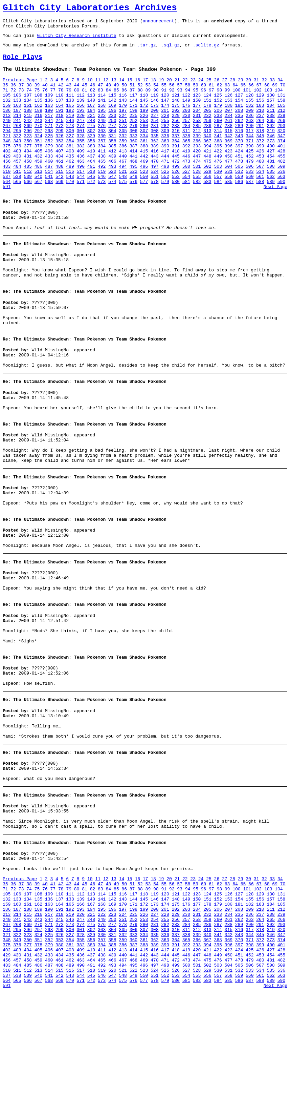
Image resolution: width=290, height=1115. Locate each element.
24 (201, 89)
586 (239, 211)
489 (70, 193)
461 (59, 187)
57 (179, 95)
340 (207, 156)
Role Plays (22, 64)
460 (49, 187)
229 (176, 132)
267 (6, 144)
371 (249, 162)
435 (70, 181)
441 (133, 181)
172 (144, 120)
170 (123, 120)
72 (13, 101)
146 (154, 113)
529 (207, 199)
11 (98, 89)
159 (6, 120)
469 (144, 187)
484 (17, 193)
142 (112, 113)
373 (270, 162)
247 (81, 138)
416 (154, 174)
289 (239, 144)
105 (6, 107)
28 (232, 89)
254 (154, 138)
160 (17, 120)
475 (207, 187)
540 (38, 205)
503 (218, 193)
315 (228, 150)
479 (249, 187)
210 (260, 126)
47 (100, 95)
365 (186, 162)
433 (49, 181)
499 (176, 193)
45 (84, 95)
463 (81, 187)
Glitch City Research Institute (76, 40)
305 (123, 150)
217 (49, 132)
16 (137, 89)
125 (218, 107)
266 (281, 138)
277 (112, 144)
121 (176, 107)
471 (165, 187)
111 (70, 107)
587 (249, 211)
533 (249, 199)
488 (59, 193)
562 (270, 205)
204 (197, 126)
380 (59, 168)
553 (176, 205)
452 (249, 181)
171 (133, 120)
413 (123, 174)
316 (239, 150)
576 (133, 211)
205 (207, 126)
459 (38, 187)
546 (102, 205)
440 (123, 181)
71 (5, 101)
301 (81, 150)
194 (91, 126)
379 (49, 168)
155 (249, 113)
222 (102, 132)
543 (70, 205)
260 (218, 138)
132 (6, 113)
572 (91, 211)
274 (81, 144)
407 (59, 174)
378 (38, 168)
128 (249, 107)
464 (91, 187)
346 (270, 156)
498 (165, 193)
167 (91, 120)
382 (81, 168)
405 (38, 174)
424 (239, 174)
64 (235, 95)
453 (260, 181)
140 (91, 113)
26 (217, 89)
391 (176, 168)
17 (145, 89)
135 (38, 113)
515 (59, 199)
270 (38, 144)
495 (133, 193)
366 (197, 162)
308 (154, 150)
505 (239, 193)
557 (218, 205)
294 (6, 150)
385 (112, 168)
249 (102, 138)
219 (70, 132)
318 (260, 150)
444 (165, 181)
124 (207, 107)
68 (267, 95)
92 (172, 101)
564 (6, 211)
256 (176, 138)
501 (197, 193)
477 (228, 187)
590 (281, 211)
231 (197, 132)
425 (249, 174)
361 (144, 162)
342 (228, 156)
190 (49, 126)
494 (123, 193)
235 (239, 132)
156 (260, 113)
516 (70, 199)
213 (6, 132)
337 (176, 156)
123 (197, 107)
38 (29, 95)
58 (188, 95)
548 (123, 205)
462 (70, 187)
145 (144, 113)
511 (17, 199)
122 (186, 107)
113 (91, 107)
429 (6, 181)
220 (81, 132)
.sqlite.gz (206, 51)
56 (172, 95)
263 (249, 138)
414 (133, 174)
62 (219, 95)
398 (249, 168)
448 (207, 181)
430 (17, 181)
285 (197, 144)
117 (133, 107)
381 (70, 168)
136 (49, 113)
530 (218, 199)
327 (70, 156)
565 (17, 211)
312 (197, 150)
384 (102, 168)
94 (188, 101)
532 (239, 199)
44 (77, 95)
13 (113, 89)
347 (281, 156)
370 (239, 162)
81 (84, 101)
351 (38, 162)
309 (165, 150)
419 (186, 174)
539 (27, 205)
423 (228, 174)
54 (156, 95)
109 (49, 107)
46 (92, 95)
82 (92, 101)
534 (260, 199)
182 (249, 120)
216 (38, 132)
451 (239, 181)
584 (218, 211)
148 (176, 113)
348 (6, 162)
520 (112, 199)
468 (133, 187)
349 (17, 162)
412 (112, 174)
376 (17, 168)
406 (49, 174)
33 (272, 89)
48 (108, 95)
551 (154, 205)
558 (228, 205)
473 (186, 187)
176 (186, 120)
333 (133, 156)
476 (218, 187)
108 (38, 107)
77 (53, 101)
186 (6, 126)
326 (59, 156)
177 (197, 120)
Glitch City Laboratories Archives (90, 9)
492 (102, 193)
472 (176, 187)
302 (91, 150)
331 (112, 156)
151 (207, 113)
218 (59, 132)
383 (91, 168)
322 (17, 156)
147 (165, 113)
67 (259, 95)
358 (112, 162)
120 (165, 107)
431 (27, 181)
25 (208, 89)
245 (59, 138)
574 (112, 211)
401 (281, 168)
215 (27, 132)
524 (154, 199)
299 (59, 150)
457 (17, 187)
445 (176, 181)
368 (218, 162)
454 (270, 181)
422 (218, 174)
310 (176, 150)
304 (112, 150)
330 (102, 156)
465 (102, 187)
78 (61, 101)
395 (218, 168)
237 (260, 132)
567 (38, 211)
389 (154, 168)
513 (38, 199)
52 (140, 95)
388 (144, 168)
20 (169, 89)
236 (249, 132)
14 (122, 89)
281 (154, 144)
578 (154, 211)
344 (249, 156)
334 (144, 156)
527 (186, 199)
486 (38, 193)
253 (144, 138)
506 (249, 193)
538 (17, 205)
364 (176, 162)
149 (186, 113)
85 (116, 101)
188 (27, 126)
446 (186, 181)
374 (281, 162)
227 (154, 132)
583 (207, 211)
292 (270, 144)
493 (112, 193)
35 (5, 95)
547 (112, 205)
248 (91, 138)
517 (81, 199)
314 (218, 150)
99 (227, 101)
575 (123, 211)
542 (59, 205)
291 (260, 144)
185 (281, 120)
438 (102, 181)
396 (228, 168)
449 (218, 181)
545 (91, 205)
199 (144, 126)
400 (270, 168)
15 (129, 89)
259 (207, 138)
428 (281, 174)
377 (27, 168)
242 (27, 138)
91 (163, 101)
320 (281, 150)
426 (260, 174)
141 (102, 113)
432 (38, 181)
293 (281, 144)
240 (6, 138)
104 (279, 101)
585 (228, 211)
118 (144, 107)
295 (17, 150)
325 (49, 156)
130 (270, 107)
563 (281, 205)
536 (281, 199)
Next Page (275, 217)
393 (197, 168)
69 (274, 95)
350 (27, 162)
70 (283, 95)
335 (154, 156)
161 (27, 120)
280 (144, 144)
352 (49, 162)
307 (144, 150)
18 (153, 89)
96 (203, 101)
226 (144, 132)
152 (218, 113)
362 (154, 162)
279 (133, 144)
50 (124, 95)
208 (239, 126)
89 (148, 101)
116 (123, 107)
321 (6, 156)
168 (102, 120)
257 (186, 138)
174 (165, 120)
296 (27, 150)
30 (248, 89)
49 (116, 95)
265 (270, 138)
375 (6, 168)
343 (239, 156)
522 (133, 199)
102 (258, 101)
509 (281, 193)
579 (165, 211)
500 (186, 193)
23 (193, 89)
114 (102, 107)
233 (218, 132)
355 (81, 162)
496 (144, 193)
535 (270, 199)
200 (154, 126)
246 (70, 138)
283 (176, 144)
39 (37, 95)
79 (68, 101)
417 (165, 174)
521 (123, 199)
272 (59, 144)
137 (59, 113)
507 (260, 193)
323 (27, 156)
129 (260, 107)
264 (260, 138)
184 (270, 120)
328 (81, 156)
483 (6, 193)
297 (38, 150)
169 (112, 120)
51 (132, 95)
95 (195, 101)
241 (17, 138)
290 (249, 144)
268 (17, 144)
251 (123, 138)
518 (91, 199)
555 (197, 205)
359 (123, 162)
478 (239, 187)
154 (239, 113)
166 (81, 120)
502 (207, 193)
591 (6, 217)
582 (197, 211)
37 (21, 95)
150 (197, 113)
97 (211, 101)
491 (91, 193)
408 (70, 174)
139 (81, 113)
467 (123, 187)
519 (102, 199)
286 (207, 144)
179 (218, 120)
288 (228, 144)
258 (197, 138)
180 (228, 120)
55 (163, 95)
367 (207, 162)
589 (270, 211)
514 (49, 199)
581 (186, 211)
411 (102, 174)
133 (17, 113)
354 (70, 162)
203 (186, 126)
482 (281, 187)
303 (102, 150)
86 (124, 101)
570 (70, 211)
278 (123, 144)
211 (270, 126)
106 (17, 107)
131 (281, 107)
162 (38, 120)
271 (49, 144)
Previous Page (20, 89)
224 (123, 132)
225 (133, 132)
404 (27, 174)
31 (256, 89)
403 (17, 174)
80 (77, 101)
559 (239, 205)
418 (176, 174)
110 (59, 107)
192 (70, 126)
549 (133, 205)
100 (236, 101)
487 (49, 193)
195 (102, 126)
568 (49, 211)
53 (148, 95)
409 (81, 174)
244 (49, 138)
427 (270, 174)
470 (154, 187)
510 (6, 199)
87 (132, 101)
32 (264, 89)
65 (243, 95)
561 (260, 205)
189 (38, 126)
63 (227, 95)
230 (186, 132)
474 (197, 187)
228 (165, 132)
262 (239, 138)
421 (207, 174)
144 (133, 113)
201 (165, 126)
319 (270, 150)
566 (27, 211)
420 (197, 174)
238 (270, 132)
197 (123, 126)
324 (38, 156)
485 (27, 193)
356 (91, 162)
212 (281, 126)
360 (133, 162)
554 (186, 205)
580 (176, 211)
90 (156, 101)
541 (49, 205)
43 (68, 95)
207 (228, 126)
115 (112, 107)
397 (239, 168)
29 (240, 89)
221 (91, 132)
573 (102, 211)
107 (27, 107)
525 (165, 199)
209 (249, 126)
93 (179, 101)
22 (185, 89)
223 (112, 132)
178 (207, 120)
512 (27, 199)
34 (280, 89)
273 (70, 144)
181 (239, 120)
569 (59, 211)
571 (81, 211)
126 (228, 107)
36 (13, 95)
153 (228, 113)
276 (102, 144)
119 (154, 107)
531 (228, 199)
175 (176, 120)
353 (59, 162)
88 (140, 101)
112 (81, 107)
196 (112, 126)
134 (27, 113)
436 (81, 181)
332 (123, 156)
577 (144, 211)
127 (239, 107)
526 (176, 199)
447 (197, 181)
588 (260, 211)
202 (176, 126)
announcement (158, 24)
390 (165, 168)
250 (112, 138)
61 (211, 95)
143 (123, 113)
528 (197, 199)
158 (281, 113)
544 (81, 205)
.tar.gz (146, 51)
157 (270, 113)
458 (27, 187)
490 (81, 193)
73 (21, 101)
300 (70, 150)
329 (91, 156)
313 (207, 150)
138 (70, 113)
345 (260, 156)
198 (133, 126)
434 (59, 181)
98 (219, 101)
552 (165, 205)
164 (59, 120)
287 (218, 144)
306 (133, 150)
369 (228, 162)
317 (249, 150)
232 (207, 132)
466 (112, 187)
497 (154, 193)
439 (112, 181)
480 (260, 187)
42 (61, 95)
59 (195, 95)
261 (228, 138)
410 (91, 174)
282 (165, 144)
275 (91, 144)
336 (165, 156)
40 (45, 95)
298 (49, 150)
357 (102, 162)
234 (228, 132)
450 (228, 181)
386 (123, 168)
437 (91, 181)
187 (17, 126)
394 (207, 168)
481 (270, 187)
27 (224, 89)
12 (106, 89)
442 (144, 181)
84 (108, 101)
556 (207, 205)
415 (144, 174)
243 (38, 138)
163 (49, 120)
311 (186, 150)
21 (177, 89)
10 (90, 89)
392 (186, 168)
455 (281, 181)
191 (59, 126)
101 (247, 101)
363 (165, 162)
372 (260, 162)
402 (6, 174)
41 (53, 95)
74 (29, 101)
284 (186, 144)
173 (154, 120)
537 (6, 205)
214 (17, 132)
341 (218, 156)
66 (251, 95)
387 (133, 168)
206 (218, 126)
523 (144, 199)
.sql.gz (170, 51)
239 (281, 132)
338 (186, 156)
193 (81, 126)
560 (249, 205)
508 (270, 193)
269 (27, 144)
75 (37, 101)
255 (165, 138)
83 (100, 101)
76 (45, 101)
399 (260, 168)
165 (70, 120)
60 (203, 95)
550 (144, 205)
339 (197, 156)
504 (228, 193)
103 (268, 101)
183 (260, 120)
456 (6, 187)
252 (133, 138)
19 (161, 89)
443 (154, 181)
